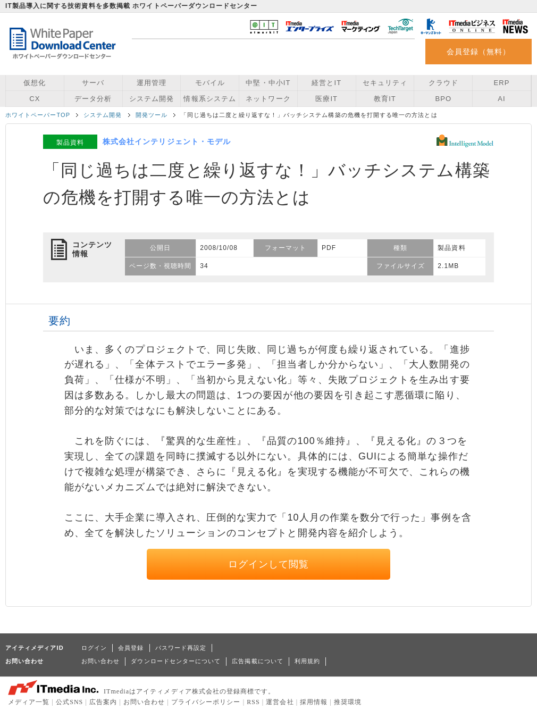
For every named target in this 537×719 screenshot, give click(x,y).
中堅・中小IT (268, 83)
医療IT (326, 99)
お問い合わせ (100, 661)
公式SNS (69, 702)
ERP (502, 83)
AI (501, 99)
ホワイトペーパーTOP (37, 115)
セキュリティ (385, 83)
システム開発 (151, 99)
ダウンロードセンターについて (176, 661)
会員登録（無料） (479, 51)
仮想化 (34, 83)
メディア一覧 (28, 702)
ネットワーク (268, 99)
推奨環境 (348, 702)
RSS (253, 702)
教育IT (385, 99)
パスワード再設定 (181, 648)
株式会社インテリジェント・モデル (167, 141)
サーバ (93, 83)
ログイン (94, 648)
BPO (443, 99)
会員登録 (131, 648)
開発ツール (151, 115)
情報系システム (209, 99)
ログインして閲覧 (268, 564)
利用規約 (307, 661)
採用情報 (314, 702)
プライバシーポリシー (206, 702)
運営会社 (279, 702)
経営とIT (326, 83)
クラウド (443, 83)
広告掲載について (257, 661)
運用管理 (151, 83)
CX (34, 99)
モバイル (210, 83)
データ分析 (93, 99)
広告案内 (103, 702)
